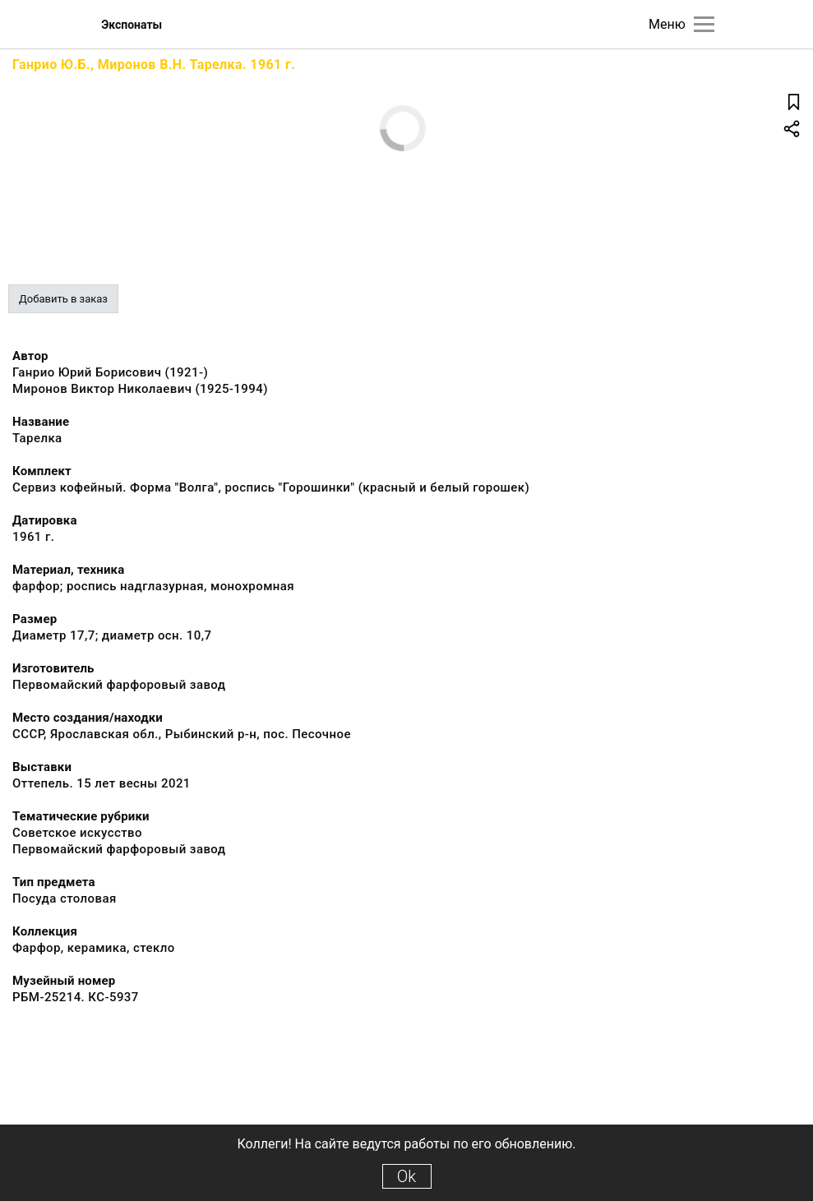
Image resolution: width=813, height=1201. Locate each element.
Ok (406, 1176)
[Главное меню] (704, 24)
